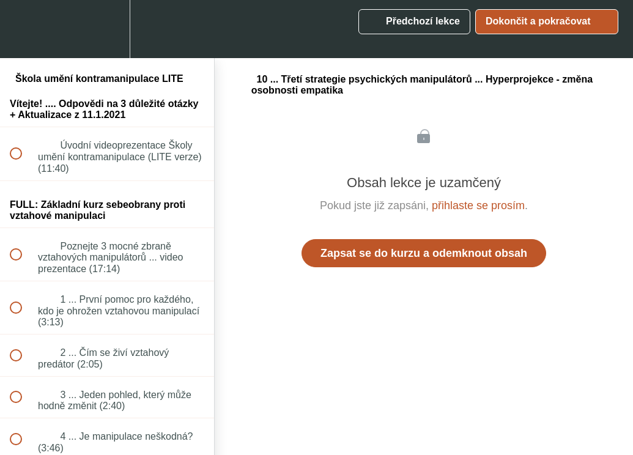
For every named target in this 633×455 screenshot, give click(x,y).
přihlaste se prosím (478, 205)
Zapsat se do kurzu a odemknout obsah (423, 253)
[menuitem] (107, 29)
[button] (22, 29)
